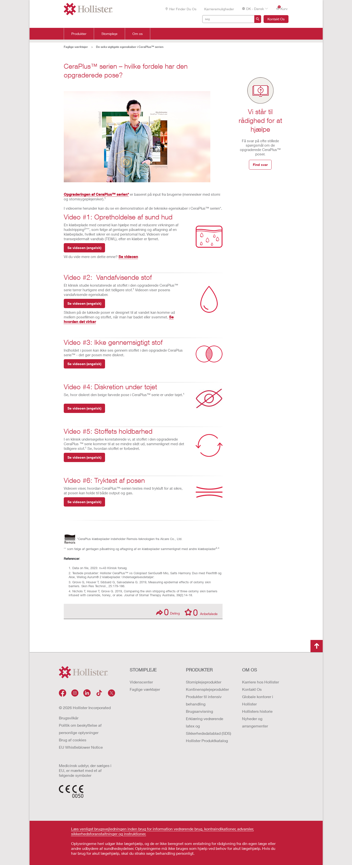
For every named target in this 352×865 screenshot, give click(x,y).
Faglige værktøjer (145, 689)
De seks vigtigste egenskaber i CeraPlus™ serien (129, 47)
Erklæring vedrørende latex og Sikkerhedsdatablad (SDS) (208, 725)
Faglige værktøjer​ (76, 47)
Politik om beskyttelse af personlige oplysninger (80, 729)
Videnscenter (141, 682)
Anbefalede (201, 612)
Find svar (260, 164)
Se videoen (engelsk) (84, 248)
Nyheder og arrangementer (255, 722)
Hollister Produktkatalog (207, 740)
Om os (137, 34)
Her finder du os (180, 9)
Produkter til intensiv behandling (204, 700)
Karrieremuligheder (219, 9)
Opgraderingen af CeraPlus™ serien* (96, 194)
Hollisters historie (257, 711)
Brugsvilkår (68, 717)
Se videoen (128, 256)
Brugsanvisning (199, 711)
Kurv (282, 8)
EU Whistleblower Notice (81, 747)
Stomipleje (109, 34)
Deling (168, 612)
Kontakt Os (276, 19)
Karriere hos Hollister (260, 682)
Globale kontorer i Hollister (257, 700)
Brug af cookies (72, 739)
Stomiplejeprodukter (203, 682)
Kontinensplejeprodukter (207, 689)
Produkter (78, 34)
